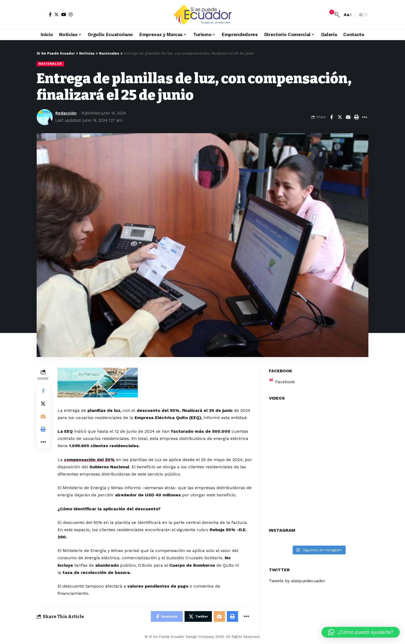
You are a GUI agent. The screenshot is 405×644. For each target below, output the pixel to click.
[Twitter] (56, 14)
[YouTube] (63, 14)
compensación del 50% (89, 459)
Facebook (285, 381)
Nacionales (50, 64)
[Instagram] (70, 14)
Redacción (66, 113)
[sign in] (41, 14)
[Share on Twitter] (339, 117)
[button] (361, 632)
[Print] (356, 117)
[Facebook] (50, 14)
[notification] (329, 14)
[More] (364, 117)
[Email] (348, 117)
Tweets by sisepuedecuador (298, 579)
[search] (337, 14)
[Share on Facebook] (331, 117)
